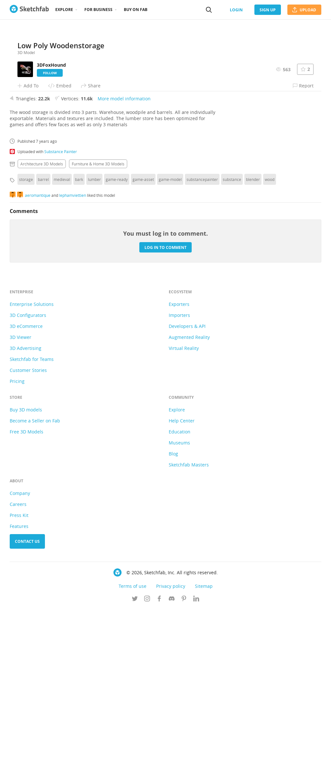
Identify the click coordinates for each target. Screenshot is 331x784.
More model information (124, 273)
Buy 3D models (26, 584)
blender (253, 354)
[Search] (209, 10)
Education (179, 606)
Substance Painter (60, 326)
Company (20, 668)
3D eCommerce (26, 501)
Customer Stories (28, 545)
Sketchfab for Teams (32, 534)
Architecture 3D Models (41, 338)
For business (98, 9)
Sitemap (204, 761)
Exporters (179, 479)
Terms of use (132, 761)
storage (26, 354)
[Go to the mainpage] (29, 10)
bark (79, 354)
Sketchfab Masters (189, 639)
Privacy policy (170, 761)
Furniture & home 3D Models (98, 338)
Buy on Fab (135, 9)
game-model (170, 354)
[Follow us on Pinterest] (184, 774)
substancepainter (202, 354)
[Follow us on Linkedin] (196, 774)
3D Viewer (20, 512)
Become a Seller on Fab (35, 595)
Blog (173, 628)
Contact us (27, 716)
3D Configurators (28, 490)
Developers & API (187, 501)
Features (19, 701)
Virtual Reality (184, 523)
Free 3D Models (26, 606)
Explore (64, 9)
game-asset (143, 354)
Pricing (17, 556)
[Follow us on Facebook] (159, 774)
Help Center (182, 595)
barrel (43, 354)
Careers (18, 679)
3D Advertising (25, 523)
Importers (179, 490)
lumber (94, 354)
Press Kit (19, 690)
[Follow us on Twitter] (135, 774)
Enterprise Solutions (32, 479)
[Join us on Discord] (172, 774)
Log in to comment (165, 422)
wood (269, 354)
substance (232, 354)
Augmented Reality (189, 512)
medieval (62, 354)
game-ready (117, 354)
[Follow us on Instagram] (147, 774)
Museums (179, 617)
